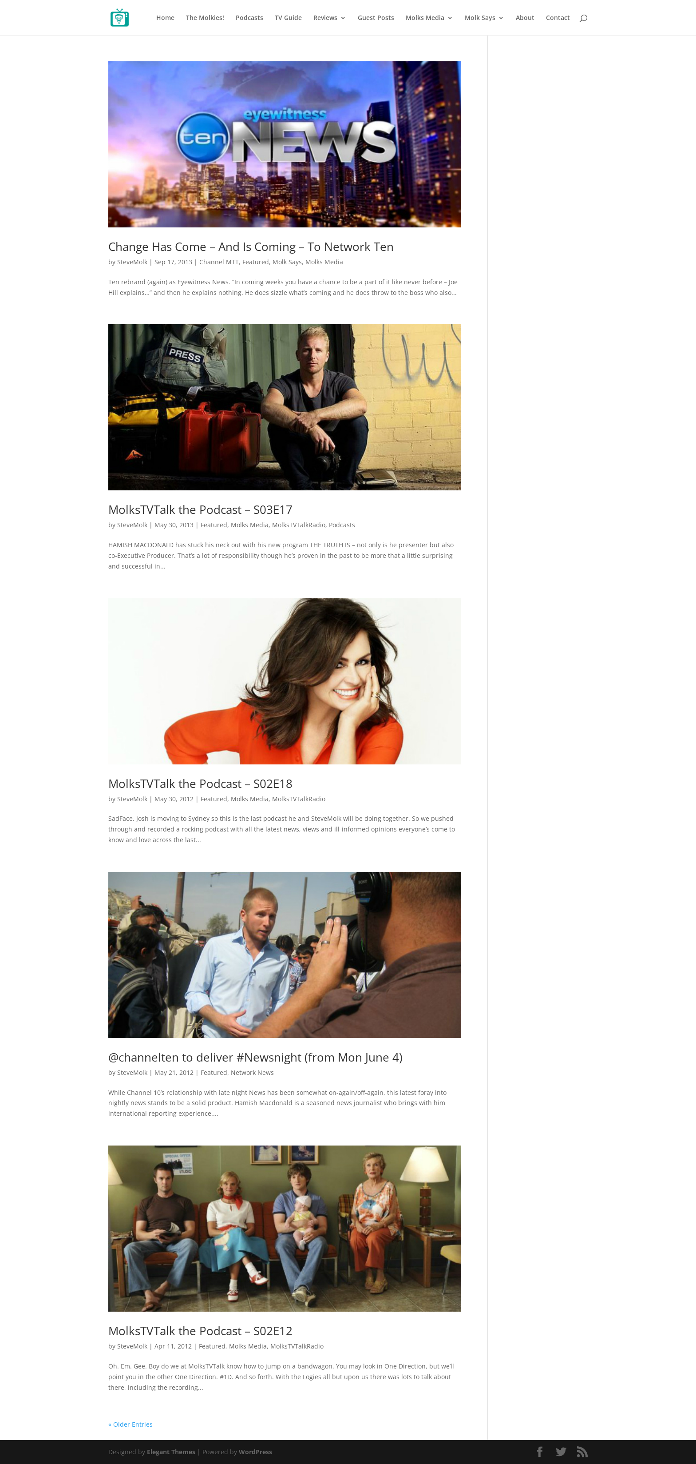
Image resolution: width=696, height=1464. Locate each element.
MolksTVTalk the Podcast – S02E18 (200, 784)
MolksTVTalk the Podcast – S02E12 (200, 1331)
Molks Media (425, 18)
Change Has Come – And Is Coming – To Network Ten (251, 247)
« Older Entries (130, 1424)
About (525, 18)
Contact (558, 18)
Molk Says (480, 18)
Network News (252, 1072)
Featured (255, 262)
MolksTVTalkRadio (298, 525)
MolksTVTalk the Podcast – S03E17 (200, 509)
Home (165, 18)
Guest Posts (376, 18)
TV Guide (288, 18)
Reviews (325, 18)
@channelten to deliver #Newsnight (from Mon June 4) (255, 1057)
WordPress (255, 1452)
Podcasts (249, 18)
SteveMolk (132, 262)
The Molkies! (205, 18)
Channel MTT (219, 262)
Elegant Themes (171, 1452)
